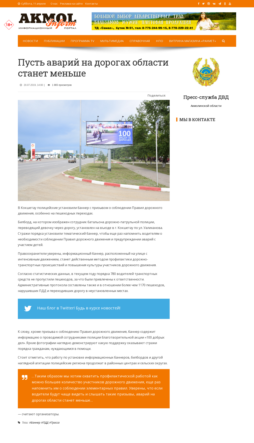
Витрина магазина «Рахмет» (192, 41)
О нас (54, 3)
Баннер (35, 422)
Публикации (54, 41)
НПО (159, 41)
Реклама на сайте (71, 3)
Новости (30, 41)
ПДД (45, 422)
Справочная (140, 41)
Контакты (91, 3)
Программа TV (82, 41)
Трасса (55, 422)
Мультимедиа (112, 41)
